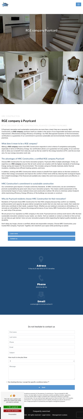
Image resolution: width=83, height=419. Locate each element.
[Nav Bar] (78, 4)
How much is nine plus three (17, 356)
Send (43, 386)
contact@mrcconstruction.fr (41, 302)
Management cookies (59, 415)
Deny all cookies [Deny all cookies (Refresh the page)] (12, 411)
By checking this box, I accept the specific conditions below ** (28, 380)
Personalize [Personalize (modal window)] (12, 414)
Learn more (14, 233)
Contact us (13, 239)
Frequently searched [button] (41, 411)
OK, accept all (12, 407)
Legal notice (46, 415)
